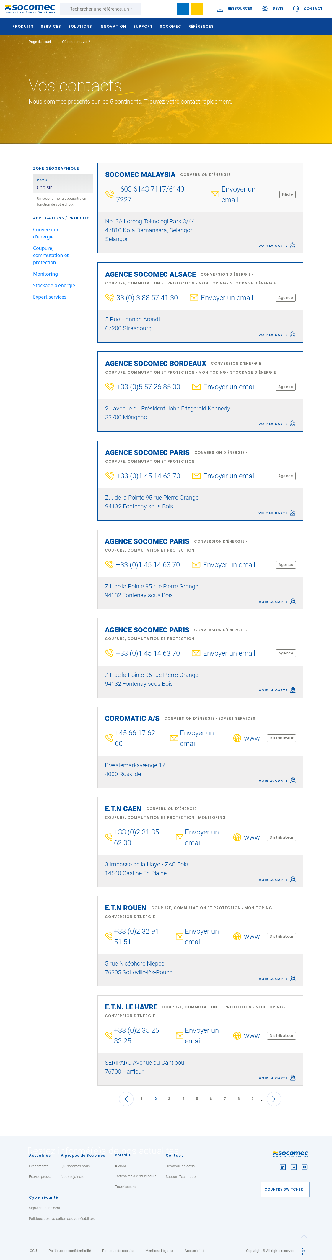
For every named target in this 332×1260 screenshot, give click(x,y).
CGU (33, 1251)
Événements (38, 1166)
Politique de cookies (118, 1251)
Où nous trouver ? (76, 42)
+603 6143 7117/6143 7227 (150, 194)
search (169, 9)
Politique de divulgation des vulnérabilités (62, 1219)
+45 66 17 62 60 (135, 738)
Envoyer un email (238, 194)
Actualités (40, 1155)
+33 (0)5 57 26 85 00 (148, 387)
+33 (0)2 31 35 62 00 (136, 837)
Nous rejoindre (72, 1177)
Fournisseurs (125, 1187)
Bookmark (183, 9)
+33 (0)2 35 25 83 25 (136, 1035)
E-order (120, 1166)
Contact (313, 8)
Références (201, 26)
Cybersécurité (43, 1197)
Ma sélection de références (197, 9)
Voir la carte (272, 245)
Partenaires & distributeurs (135, 1176)
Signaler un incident (44, 1208)
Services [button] (51, 26)
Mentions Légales (159, 1251)
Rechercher (147, 9)
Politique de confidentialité (69, 1251)
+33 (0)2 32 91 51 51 (136, 936)
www (252, 738)
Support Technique (181, 1177)
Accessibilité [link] (194, 1251)
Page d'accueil (40, 42)
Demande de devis (180, 1166)
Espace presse (40, 1177)
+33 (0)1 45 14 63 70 (148, 476)
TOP (303, 1251)
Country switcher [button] (283, 1189)
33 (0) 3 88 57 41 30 (147, 298)
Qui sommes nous (75, 1166)
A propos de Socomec (83, 1155)
